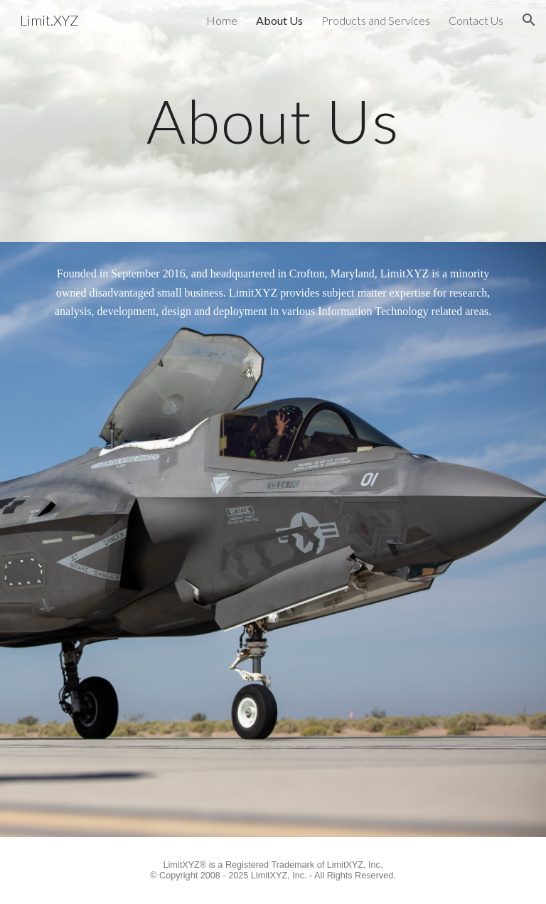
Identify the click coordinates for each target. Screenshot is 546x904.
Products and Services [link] (375, 20)
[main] (272, 120)
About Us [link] (279, 20)
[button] (529, 20)
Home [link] (221, 20)
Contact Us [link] (476, 20)
